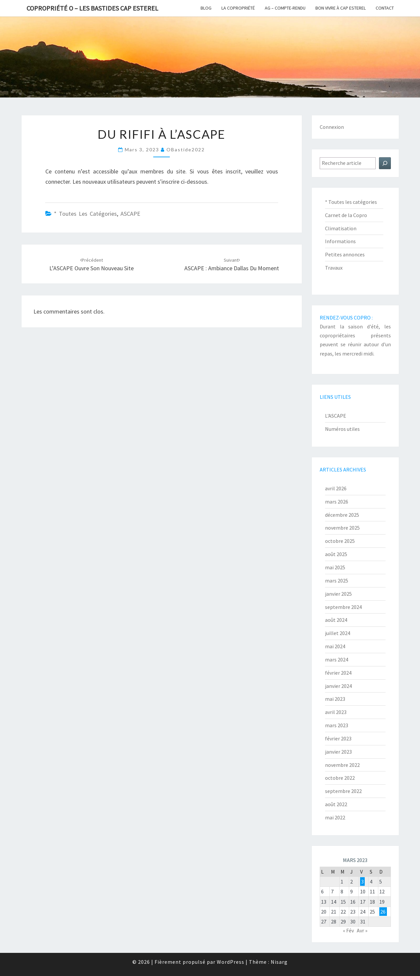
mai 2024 (335, 646)
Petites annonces (345, 254)
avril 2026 (336, 488)
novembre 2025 (342, 527)
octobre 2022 (340, 777)
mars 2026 (336, 501)
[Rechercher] (385, 163)
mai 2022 (335, 817)
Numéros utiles (342, 429)
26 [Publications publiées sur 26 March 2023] (383, 911)
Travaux (334, 267)
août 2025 (336, 554)
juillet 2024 (337, 633)
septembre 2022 (343, 791)
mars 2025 (336, 580)
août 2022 (336, 804)
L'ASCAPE (335, 415)
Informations (340, 241)
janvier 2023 (338, 751)
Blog (206, 8)
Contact (385, 8)
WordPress (230, 961)
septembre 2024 (343, 607)
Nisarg (279, 961)
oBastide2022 (185, 149)
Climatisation (340, 228)
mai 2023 (335, 698)
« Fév (348, 930)
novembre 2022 (342, 765)
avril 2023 (336, 712)
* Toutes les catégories (85, 213)
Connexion (332, 127)
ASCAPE (130, 213)
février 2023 (338, 738)
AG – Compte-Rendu (285, 8)
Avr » (362, 930)
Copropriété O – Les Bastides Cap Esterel (92, 8)
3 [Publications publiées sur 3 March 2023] (362, 881)
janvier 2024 (338, 686)
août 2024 (336, 620)
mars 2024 (336, 659)
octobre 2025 (340, 541)
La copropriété (238, 8)
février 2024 (338, 672)
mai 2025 (335, 567)
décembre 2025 (342, 514)
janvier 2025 (338, 593)
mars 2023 (336, 725)
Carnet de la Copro (346, 215)
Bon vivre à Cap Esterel (340, 8)
